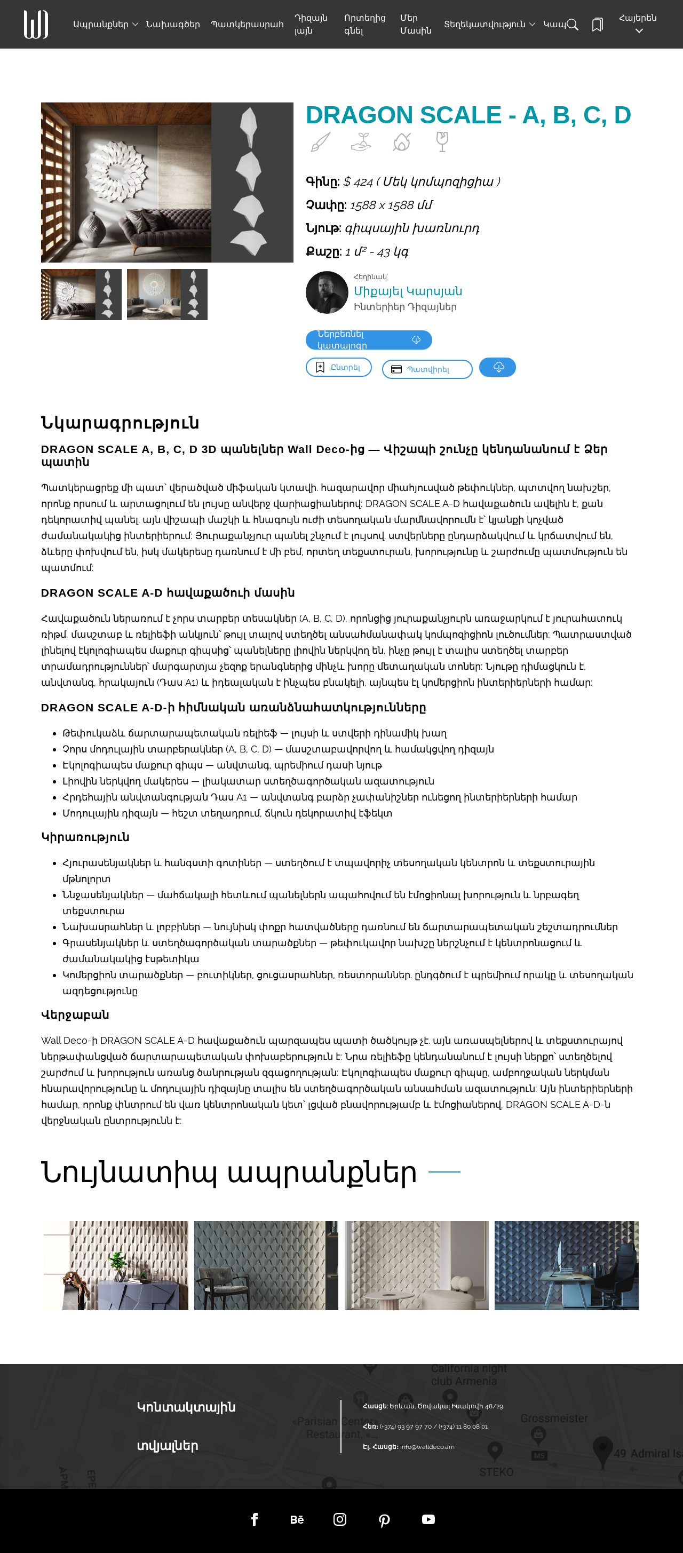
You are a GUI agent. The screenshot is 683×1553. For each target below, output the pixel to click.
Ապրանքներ (101, 24)
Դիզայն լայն (311, 24)
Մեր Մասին (416, 24)
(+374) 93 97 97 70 (406, 1426)
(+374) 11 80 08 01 (462, 1426)
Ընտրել (345, 367)
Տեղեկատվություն (485, 24)
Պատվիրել (428, 367)
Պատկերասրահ (247, 24)
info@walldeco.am (427, 1447)
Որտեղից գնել (365, 24)
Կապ (555, 24)
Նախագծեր (173, 24)
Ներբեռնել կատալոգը (366, 340)
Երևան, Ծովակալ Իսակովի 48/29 (446, 1406)
